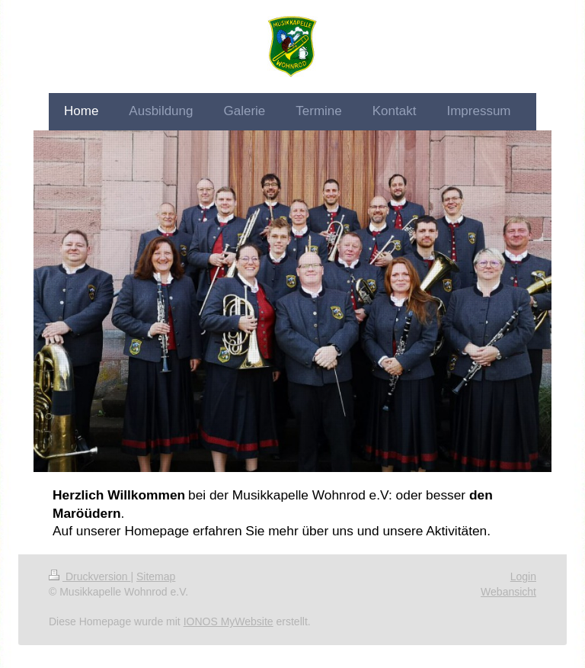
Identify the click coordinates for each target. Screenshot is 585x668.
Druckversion (89, 576)
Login (523, 576)
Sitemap (155, 576)
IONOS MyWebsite (228, 621)
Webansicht (508, 592)
